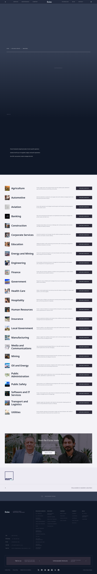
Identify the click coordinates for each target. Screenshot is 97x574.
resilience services (16, 48)
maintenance (25, 1)
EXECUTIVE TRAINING (52, 519)
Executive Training (40, 523)
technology (65, 1)
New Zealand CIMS (40, 542)
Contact (80, 1)
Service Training (40, 528)
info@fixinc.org (15, 542)
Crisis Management (40, 521)
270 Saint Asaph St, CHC (17, 545)
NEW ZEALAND (75, 520)
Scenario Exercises (40, 534)
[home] (49, 2)
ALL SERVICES (39, 513)
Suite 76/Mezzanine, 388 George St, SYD (21, 548)
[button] (48, 488)
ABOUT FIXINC (63, 513)
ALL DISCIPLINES (39, 515)
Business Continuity (38, 519)
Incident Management (39, 545)
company (35, 1)
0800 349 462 (15, 535)
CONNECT (74, 513)
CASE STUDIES (63, 520)
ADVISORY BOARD (51, 516)
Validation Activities (38, 548)
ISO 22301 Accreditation (39, 539)
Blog (73, 1)
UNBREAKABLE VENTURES (85, 516)
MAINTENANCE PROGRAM (50, 514)
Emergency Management (39, 531)
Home (8, 48)
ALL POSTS (84, 513)
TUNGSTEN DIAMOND (52, 523)
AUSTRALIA (74, 518)
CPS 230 (37, 536)
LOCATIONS (74, 515)
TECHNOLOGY (50, 526)
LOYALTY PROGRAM (51, 521)
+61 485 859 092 (15, 538)
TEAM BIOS (62, 515)
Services (15, 1)
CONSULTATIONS (63, 518)
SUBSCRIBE (84, 519)
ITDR (37, 526)
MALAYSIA (74, 522)
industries (25, 48)
